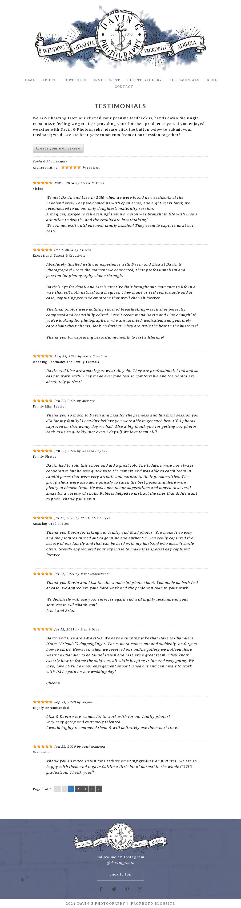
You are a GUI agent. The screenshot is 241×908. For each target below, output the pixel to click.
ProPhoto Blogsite (153, 904)
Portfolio (75, 80)
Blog (212, 80)
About (49, 80)
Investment (107, 80)
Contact (124, 87)
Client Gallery (144, 80)
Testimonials (184, 80)
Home (29, 80)
